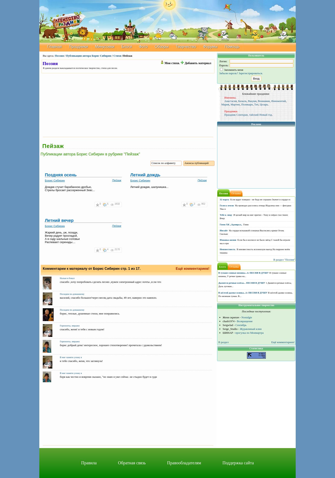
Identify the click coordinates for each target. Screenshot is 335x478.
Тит (256, 104)
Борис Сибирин (55, 180)
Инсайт (224, 230)
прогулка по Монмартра (249, 332)
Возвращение (245, 321)
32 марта (224, 199)
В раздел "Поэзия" (284, 259)
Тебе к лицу (226, 215)
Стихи (117, 55)
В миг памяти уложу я (71, 357)
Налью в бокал (67, 278)
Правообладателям (184, 462)
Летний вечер (59, 220)
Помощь (232, 46)
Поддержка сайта (238, 462)
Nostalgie (246, 317)
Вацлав (252, 101)
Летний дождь (145, 175)
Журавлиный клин (251, 328)
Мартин (235, 104)
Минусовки (105, 46)
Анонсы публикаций (196, 163)
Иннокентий (278, 101)
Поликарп (247, 104)
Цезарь (264, 104)
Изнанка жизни (228, 240)
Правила (89, 462)
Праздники (78, 46)
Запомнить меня (231, 69)
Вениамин (264, 101)
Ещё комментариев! (193, 268)
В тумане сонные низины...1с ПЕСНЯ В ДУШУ (243, 272)
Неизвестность (227, 249)
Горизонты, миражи (69, 325)
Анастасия (230, 101)
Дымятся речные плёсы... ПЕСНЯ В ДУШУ (241, 283)
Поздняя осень (61, 175)
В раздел (223, 342)
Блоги (126, 46)
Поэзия (59, 55)
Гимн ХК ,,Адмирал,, (231, 224)
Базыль (242, 101)
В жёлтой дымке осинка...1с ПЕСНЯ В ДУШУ (242, 292)
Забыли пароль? (228, 73)
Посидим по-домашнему (72, 293)
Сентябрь (241, 325)
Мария (225, 104)
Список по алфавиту (163, 163)
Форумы (210, 46)
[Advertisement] (128, 105)
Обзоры (162, 46)
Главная (54, 46)
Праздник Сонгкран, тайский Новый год (248, 114)
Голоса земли (227, 205)
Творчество (186, 46)
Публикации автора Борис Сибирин (88, 55)
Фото (143, 46)
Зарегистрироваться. (251, 73)
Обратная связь (132, 462)
